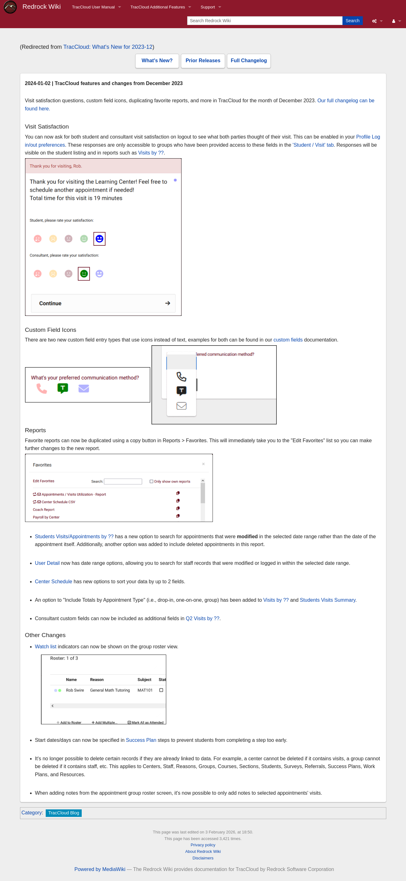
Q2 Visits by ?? (202, 618)
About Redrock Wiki (203, 851)
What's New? (157, 60)
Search (352, 20)
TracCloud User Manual (93, 7)
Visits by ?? (151, 152)
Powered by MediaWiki (100, 869)
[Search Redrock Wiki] (265, 20)
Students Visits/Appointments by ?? (74, 536)
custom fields (288, 339)
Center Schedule (53, 581)
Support (208, 7)
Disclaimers (203, 858)
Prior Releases (203, 60)
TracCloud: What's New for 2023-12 (107, 47)
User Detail (47, 563)
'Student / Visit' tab (313, 145)
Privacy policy (203, 845)
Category (32, 812)
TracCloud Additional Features (158, 7)
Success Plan (141, 740)
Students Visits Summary (327, 600)
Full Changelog (249, 60)
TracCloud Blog (63, 812)
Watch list (46, 646)
